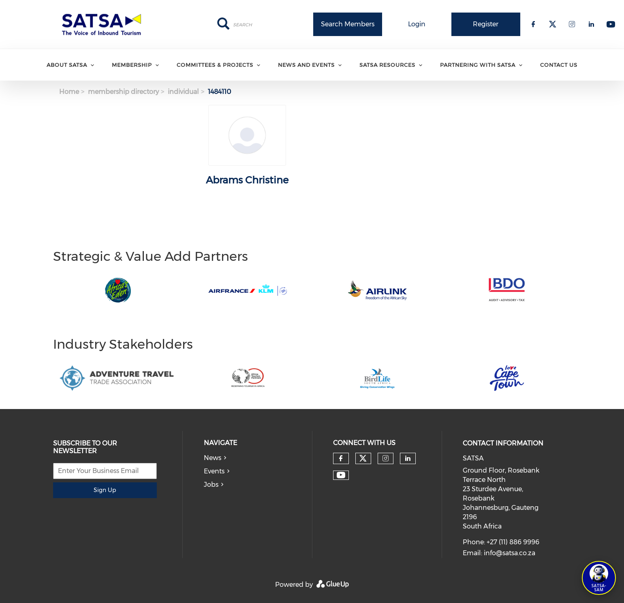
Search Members (347, 24)
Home (69, 92)
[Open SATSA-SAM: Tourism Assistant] (599, 578)
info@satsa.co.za (509, 553)
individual (183, 92)
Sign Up (105, 490)
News (212, 458)
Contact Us (558, 65)
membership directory (123, 92)
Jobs (211, 484)
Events (214, 471)
